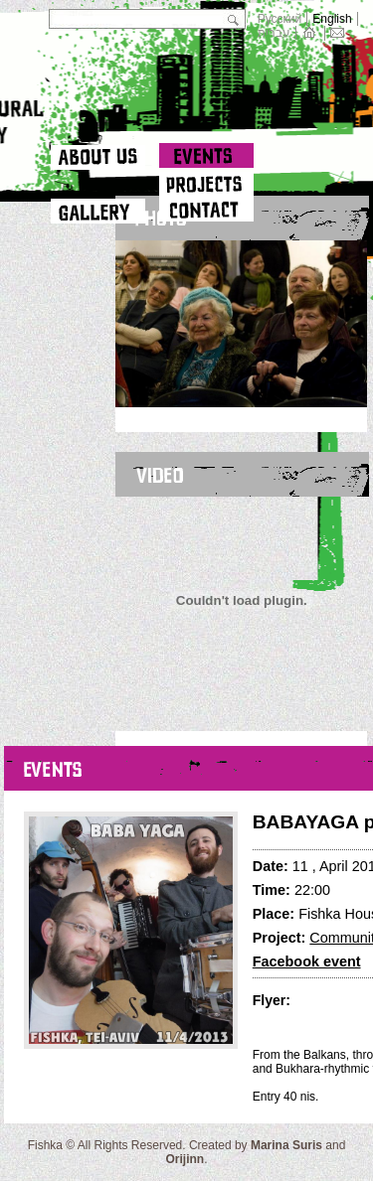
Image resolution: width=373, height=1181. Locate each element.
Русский (280, 19)
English (331, 19)
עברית (274, 33)
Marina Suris (286, 1145)
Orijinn (184, 1159)
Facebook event (307, 961)
